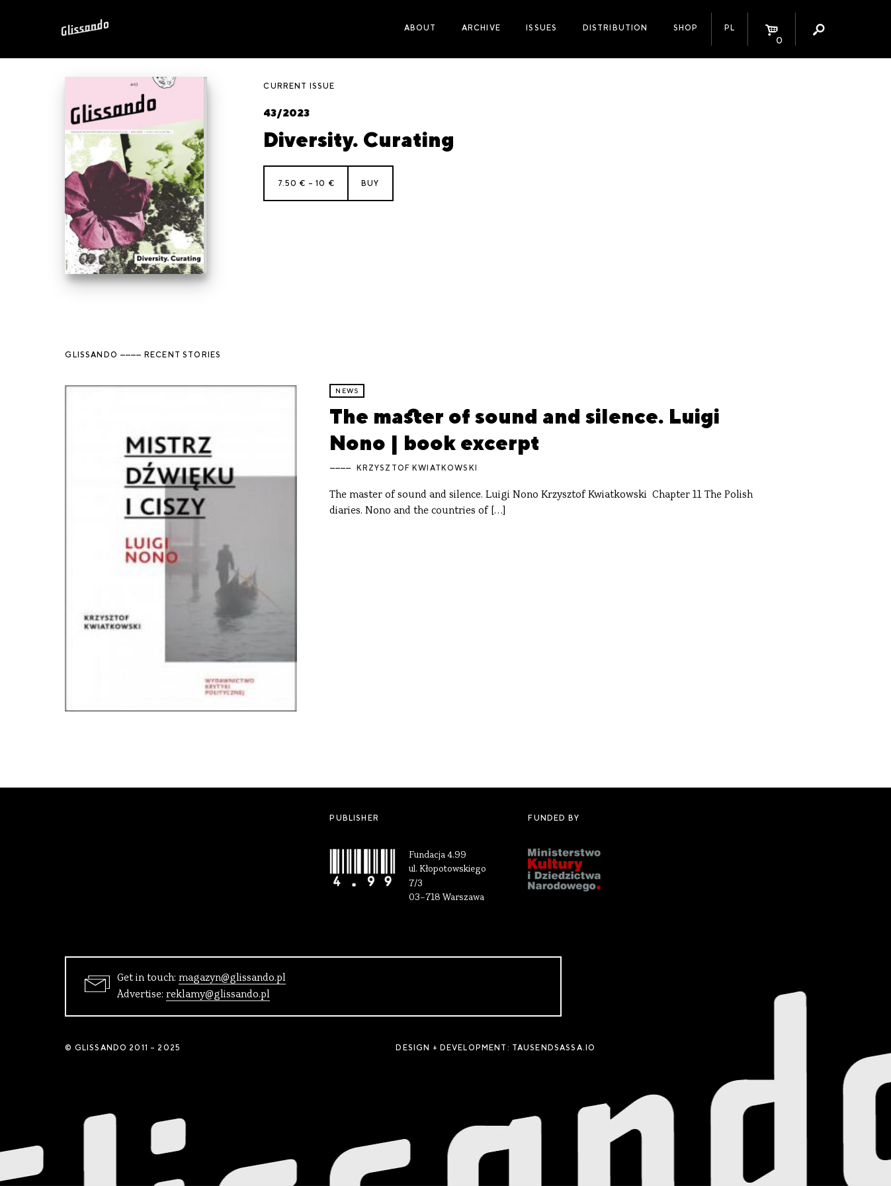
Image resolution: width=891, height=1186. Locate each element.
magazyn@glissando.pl (232, 978)
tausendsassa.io (553, 1047)
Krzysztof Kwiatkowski (417, 468)
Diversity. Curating (358, 139)
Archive (481, 27)
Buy (370, 183)
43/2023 (286, 113)
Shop (686, 27)
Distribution (615, 27)
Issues (541, 27)
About (420, 27)
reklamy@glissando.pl (218, 994)
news (347, 390)
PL (729, 27)
